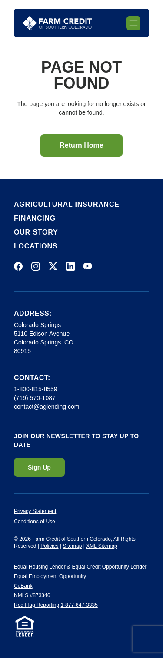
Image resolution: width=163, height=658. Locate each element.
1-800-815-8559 (35, 389)
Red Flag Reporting (36, 605)
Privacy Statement (35, 511)
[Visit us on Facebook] (18, 266)
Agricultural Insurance (67, 204)
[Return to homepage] (57, 23)
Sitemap (72, 546)
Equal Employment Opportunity (50, 576)
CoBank (23, 586)
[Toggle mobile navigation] (133, 23)
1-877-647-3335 (78, 605)
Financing (35, 218)
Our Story (36, 232)
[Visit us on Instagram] (35, 266)
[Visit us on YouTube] (87, 266)
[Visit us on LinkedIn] (70, 266)
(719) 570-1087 (35, 397)
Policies (49, 546)
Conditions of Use (34, 522)
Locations (35, 246)
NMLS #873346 (32, 595)
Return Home (81, 145)
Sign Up (39, 467)
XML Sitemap (101, 546)
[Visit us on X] (53, 266)
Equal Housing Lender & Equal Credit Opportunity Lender (80, 567)
